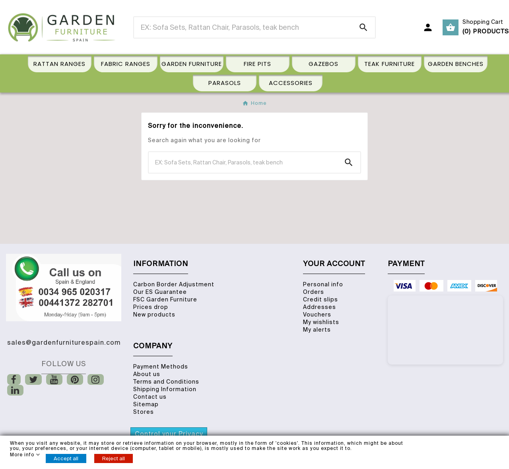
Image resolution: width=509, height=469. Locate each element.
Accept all (66, 458)
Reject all (113, 458)
